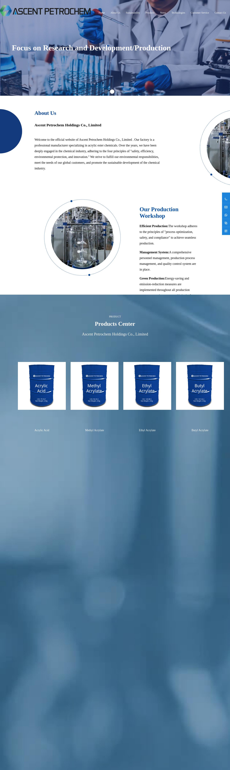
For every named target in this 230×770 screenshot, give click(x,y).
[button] (106, 91)
